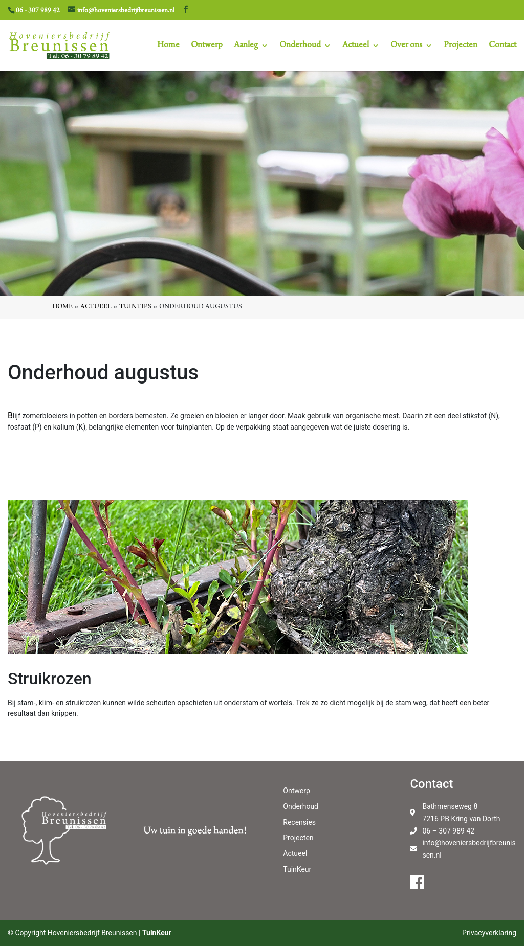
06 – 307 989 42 (448, 831)
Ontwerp (207, 46)
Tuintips (135, 307)
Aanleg (246, 46)
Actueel (355, 46)
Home (168, 46)
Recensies (299, 822)
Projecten (460, 46)
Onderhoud (300, 46)
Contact (502, 46)
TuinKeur (297, 869)
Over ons (406, 46)
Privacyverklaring (489, 933)
